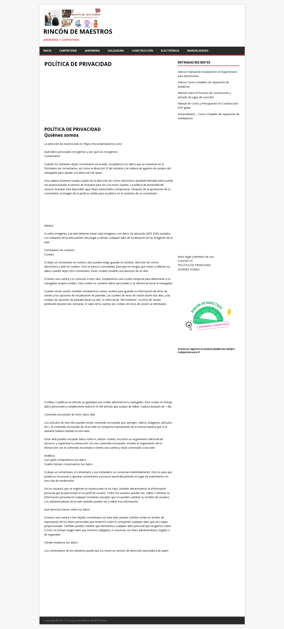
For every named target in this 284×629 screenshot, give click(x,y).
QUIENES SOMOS (189, 269)
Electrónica (170, 50)
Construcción (142, 50)
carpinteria (68, 50)
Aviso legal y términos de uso (196, 256)
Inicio (47, 50)
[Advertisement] (108, 97)
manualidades (197, 50)
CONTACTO (185, 261)
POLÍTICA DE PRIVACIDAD (194, 265)
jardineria (92, 50)
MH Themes (100, 620)
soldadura (116, 50)
